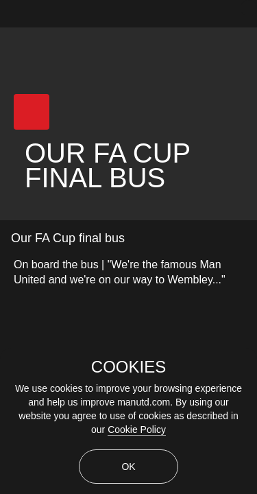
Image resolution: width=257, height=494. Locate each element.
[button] (31, 112)
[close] (249, 8)
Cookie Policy (137, 429)
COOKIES (128, 367)
